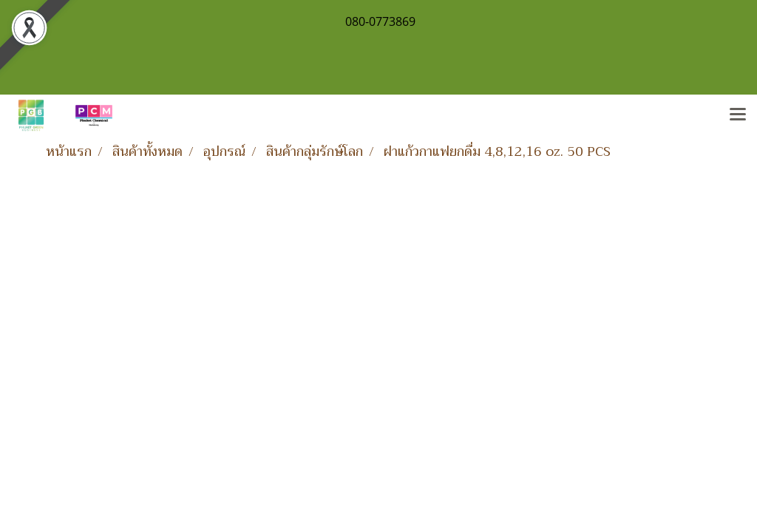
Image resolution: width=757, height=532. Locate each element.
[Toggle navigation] (738, 115)
